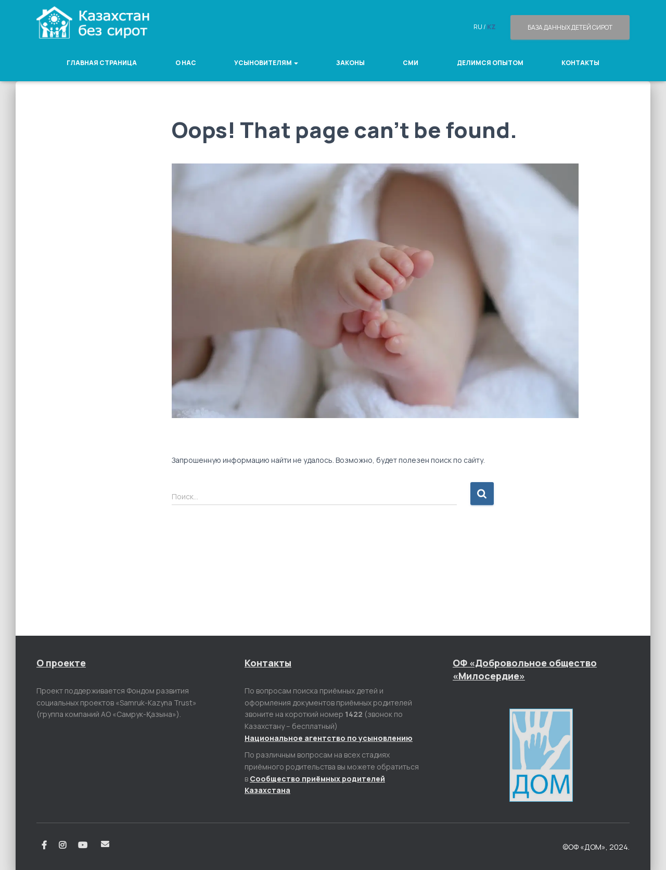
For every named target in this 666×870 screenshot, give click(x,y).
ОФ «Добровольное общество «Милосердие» (525, 669)
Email (105, 844)
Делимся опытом (490, 62)
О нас (185, 62)
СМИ (410, 62)
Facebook (44, 846)
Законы (350, 62)
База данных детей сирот (570, 27)
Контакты (580, 62)
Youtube (83, 846)
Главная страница (102, 62)
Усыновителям (266, 62)
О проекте (61, 663)
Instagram (62, 846)
